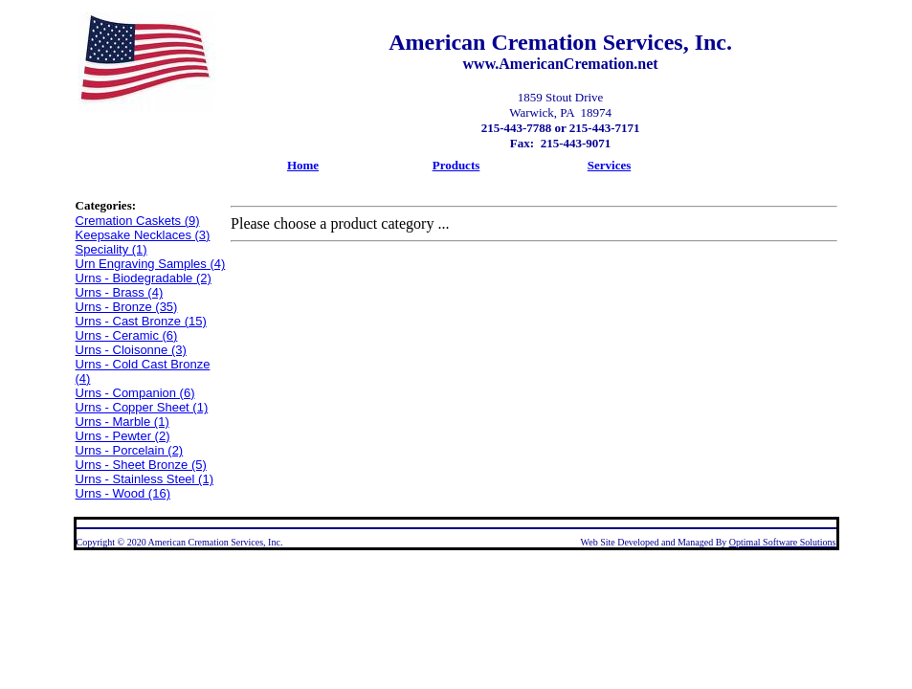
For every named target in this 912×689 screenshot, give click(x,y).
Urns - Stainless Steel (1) (145, 479)
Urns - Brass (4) (120, 292)
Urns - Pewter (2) (123, 436)
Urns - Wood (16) (123, 493)
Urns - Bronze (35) (127, 307)
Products (456, 165)
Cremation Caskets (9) (138, 220)
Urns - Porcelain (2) (130, 450)
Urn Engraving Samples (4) (151, 263)
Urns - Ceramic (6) (127, 335)
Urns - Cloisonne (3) (131, 350)
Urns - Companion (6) (135, 393)
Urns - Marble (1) (122, 421)
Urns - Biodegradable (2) (143, 278)
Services (609, 165)
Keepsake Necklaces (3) (143, 235)
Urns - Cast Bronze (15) (141, 321)
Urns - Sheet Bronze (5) (141, 464)
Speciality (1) (111, 249)
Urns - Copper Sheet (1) (142, 407)
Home (303, 165)
